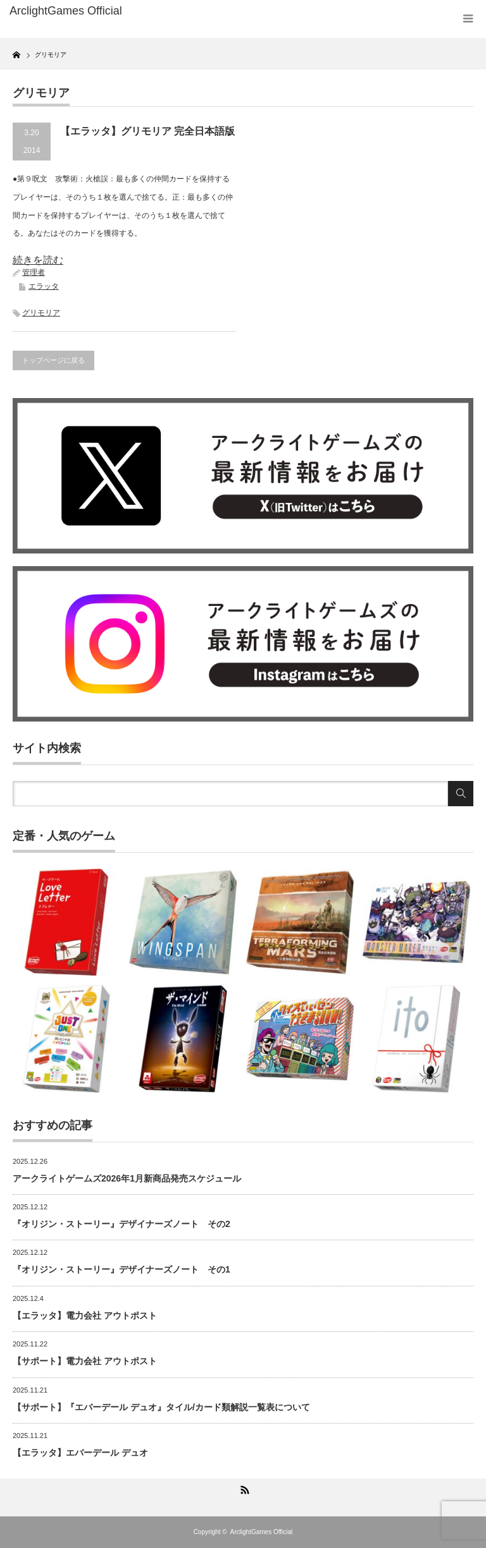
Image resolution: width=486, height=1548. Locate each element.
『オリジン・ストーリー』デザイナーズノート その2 (121, 1224)
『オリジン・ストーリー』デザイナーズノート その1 (121, 1269)
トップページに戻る (53, 360)
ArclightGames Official (261, 1531)
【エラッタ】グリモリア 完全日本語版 (147, 131)
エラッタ (43, 286)
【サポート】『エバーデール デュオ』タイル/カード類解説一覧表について (161, 1407)
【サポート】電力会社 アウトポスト (85, 1361)
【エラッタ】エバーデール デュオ (80, 1453)
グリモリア (41, 312)
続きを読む (38, 260)
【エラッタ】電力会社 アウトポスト (85, 1315)
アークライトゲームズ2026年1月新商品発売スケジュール (127, 1178)
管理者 (33, 272)
